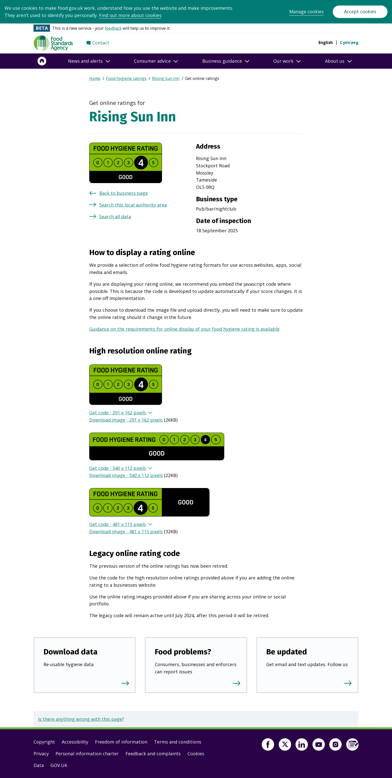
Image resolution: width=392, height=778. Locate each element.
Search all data (115, 217)
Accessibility (75, 742)
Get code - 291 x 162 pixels (117, 413)
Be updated (286, 651)
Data (39, 765)
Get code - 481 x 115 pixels (117, 524)
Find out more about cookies (130, 15)
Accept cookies (360, 11)
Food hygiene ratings (126, 78)
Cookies (196, 754)
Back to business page (123, 193)
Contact (100, 43)
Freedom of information (121, 742)
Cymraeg (349, 42)
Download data (71, 651)
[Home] (42, 61)
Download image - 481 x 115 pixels (126, 531)
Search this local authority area (133, 205)
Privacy (41, 754)
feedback (113, 28)
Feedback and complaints (153, 754)
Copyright (44, 742)
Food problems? (183, 651)
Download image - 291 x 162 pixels (126, 420)
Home (94, 78)
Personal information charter (87, 754)
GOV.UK (58, 765)
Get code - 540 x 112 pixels (117, 468)
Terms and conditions (177, 742)
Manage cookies (306, 11)
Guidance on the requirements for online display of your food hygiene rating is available (184, 329)
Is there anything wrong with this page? (81, 719)
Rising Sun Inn (166, 78)
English (325, 42)
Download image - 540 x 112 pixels (126, 475)
